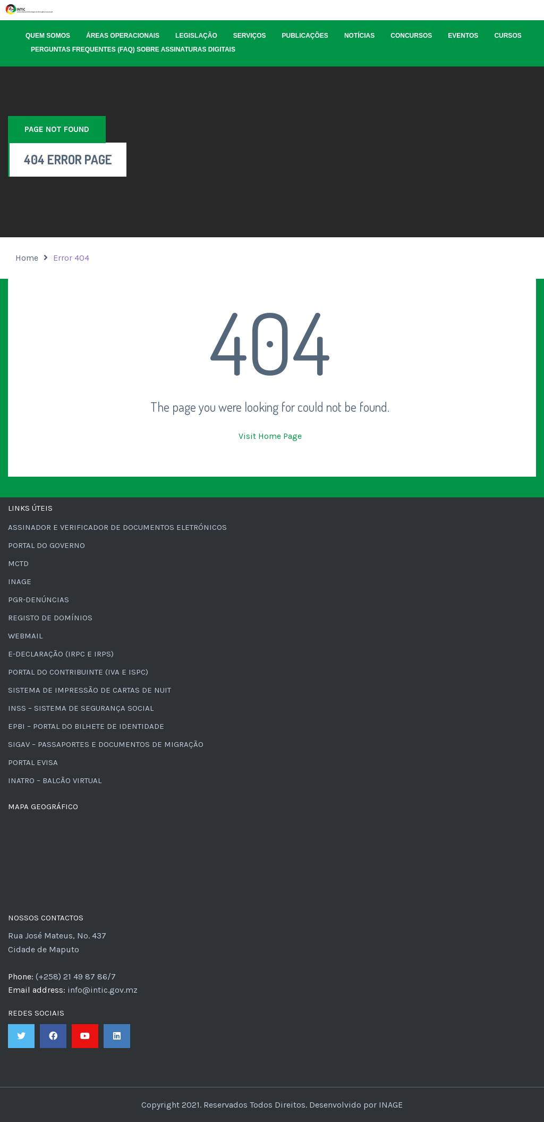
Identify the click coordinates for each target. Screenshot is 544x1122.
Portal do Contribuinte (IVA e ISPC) (78, 672)
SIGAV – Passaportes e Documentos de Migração (105, 744)
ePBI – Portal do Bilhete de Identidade (86, 726)
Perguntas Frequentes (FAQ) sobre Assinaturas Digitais (133, 49)
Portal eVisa (33, 762)
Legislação (196, 35)
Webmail (25, 636)
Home (26, 258)
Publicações (305, 35)
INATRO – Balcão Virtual (54, 780)
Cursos (507, 35)
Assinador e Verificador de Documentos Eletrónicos (117, 527)
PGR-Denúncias (38, 599)
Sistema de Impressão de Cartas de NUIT (89, 690)
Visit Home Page (270, 436)
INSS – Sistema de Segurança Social (81, 708)
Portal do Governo (46, 545)
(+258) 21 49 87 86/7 (76, 976)
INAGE (19, 581)
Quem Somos (48, 35)
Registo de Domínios (50, 617)
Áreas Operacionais (122, 35)
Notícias (359, 35)
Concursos (411, 35)
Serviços (249, 35)
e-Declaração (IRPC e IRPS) (61, 654)
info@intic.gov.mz (102, 990)
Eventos (463, 35)
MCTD (18, 563)
